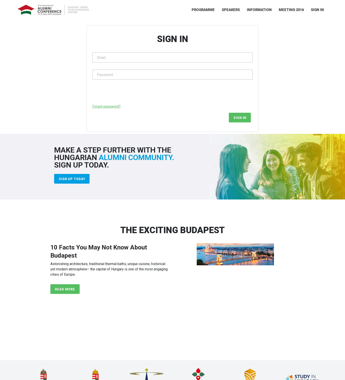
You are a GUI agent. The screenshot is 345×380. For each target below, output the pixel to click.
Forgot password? (106, 106)
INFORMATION (259, 10)
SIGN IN (317, 10)
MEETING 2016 (291, 10)
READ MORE (65, 289)
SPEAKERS (231, 10)
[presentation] (125, 95)
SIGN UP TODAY (72, 179)
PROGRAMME (203, 10)
